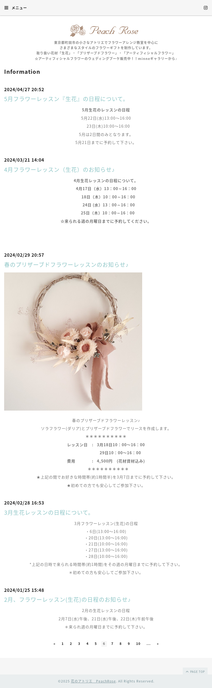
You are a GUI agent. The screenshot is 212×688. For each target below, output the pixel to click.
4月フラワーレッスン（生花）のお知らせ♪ (59, 170)
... (149, 643)
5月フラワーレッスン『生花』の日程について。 (66, 99)
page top (195, 671)
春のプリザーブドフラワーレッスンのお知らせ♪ (66, 265)
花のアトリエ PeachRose (93, 681)
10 (138, 643)
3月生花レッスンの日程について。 (49, 512)
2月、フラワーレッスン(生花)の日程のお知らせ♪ (67, 599)
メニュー (15, 7)
